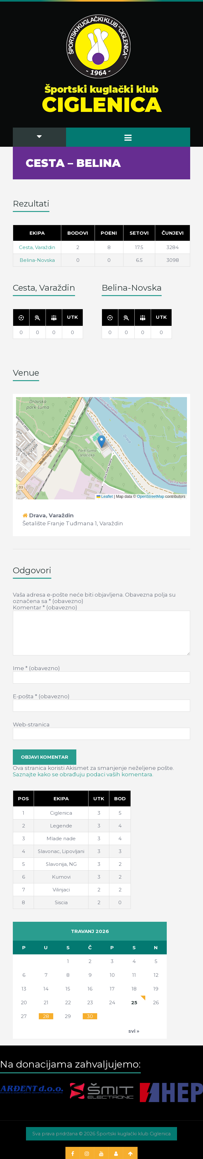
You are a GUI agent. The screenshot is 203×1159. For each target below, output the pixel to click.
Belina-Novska (37, 260)
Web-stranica (31, 724)
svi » (134, 1031)
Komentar (45, 607)
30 (90, 1016)
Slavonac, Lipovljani (61, 851)
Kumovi (61, 877)
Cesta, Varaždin (37, 247)
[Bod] (120, 798)
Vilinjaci (61, 890)
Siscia (61, 902)
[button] (101, 441)
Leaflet (105, 496)
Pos (23, 798)
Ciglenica (61, 813)
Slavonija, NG (61, 864)
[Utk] (72, 317)
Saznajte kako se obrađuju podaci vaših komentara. (83, 774)
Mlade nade (61, 838)
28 (46, 1016)
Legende (61, 826)
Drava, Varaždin (51, 515)
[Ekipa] (61, 798)
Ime (36, 668)
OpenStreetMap (150, 496)
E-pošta (41, 696)
